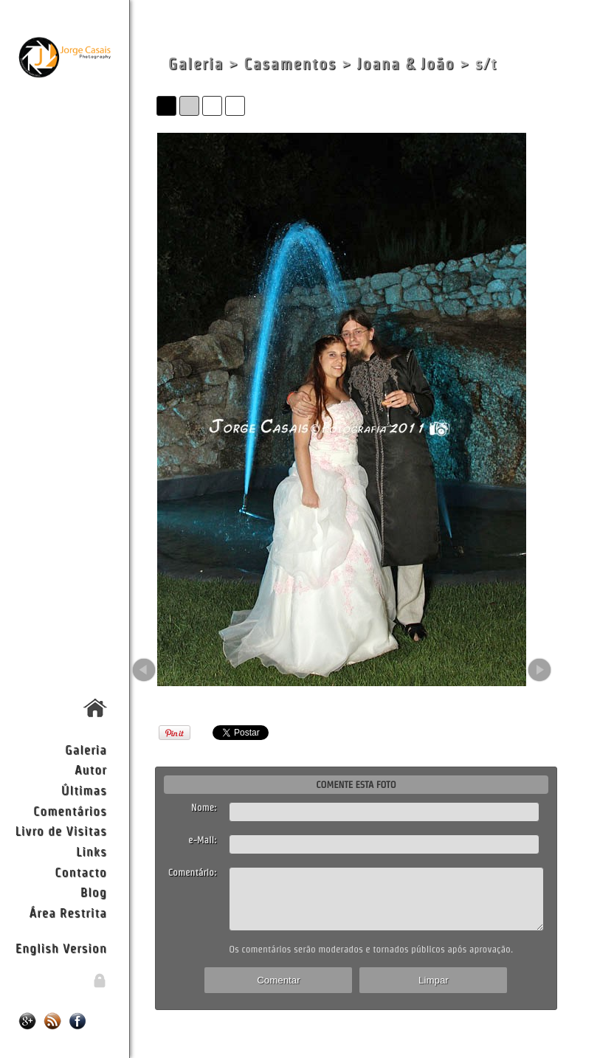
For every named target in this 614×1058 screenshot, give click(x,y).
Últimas (84, 790)
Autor (91, 769)
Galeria (86, 749)
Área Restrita (68, 912)
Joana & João (405, 63)
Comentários (70, 810)
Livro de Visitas (60, 830)
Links (91, 851)
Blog (93, 892)
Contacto (80, 872)
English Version (61, 948)
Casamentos (290, 63)
